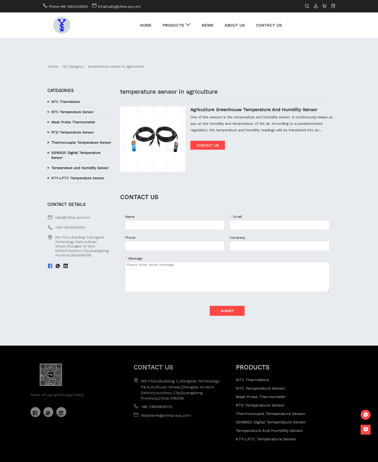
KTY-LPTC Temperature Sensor (77, 178)
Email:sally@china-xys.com (119, 6)
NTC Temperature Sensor (72, 112)
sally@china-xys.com (72, 217)
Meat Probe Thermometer (73, 122)
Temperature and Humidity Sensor (80, 168)
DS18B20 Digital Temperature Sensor (75, 155)
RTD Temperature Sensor (72, 132)
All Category (73, 66)
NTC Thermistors (65, 102)
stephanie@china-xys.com (157, 415)
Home (53, 66)
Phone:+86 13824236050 (68, 6)
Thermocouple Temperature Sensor (81, 142)
